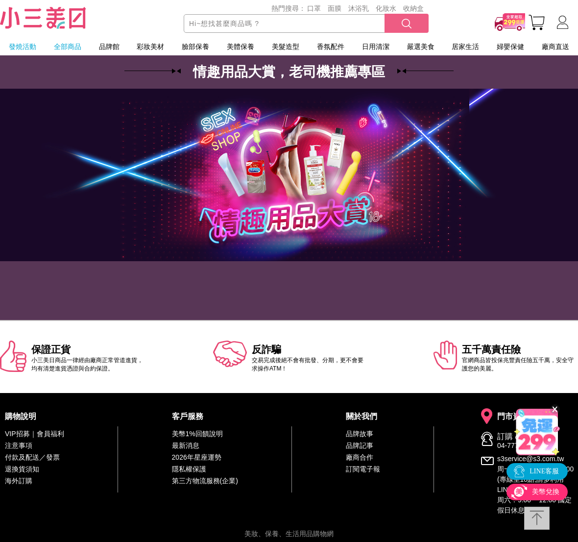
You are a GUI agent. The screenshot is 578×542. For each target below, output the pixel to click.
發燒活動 (22, 46)
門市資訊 (513, 416)
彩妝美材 (150, 46)
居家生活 (465, 46)
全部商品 (67, 46)
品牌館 (109, 46)
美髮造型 (285, 46)
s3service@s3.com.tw (530, 459)
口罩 (314, 8)
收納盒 (413, 8)
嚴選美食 (420, 46)
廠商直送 (555, 46)
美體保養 (240, 46)
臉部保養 (195, 46)
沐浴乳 (358, 8)
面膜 (334, 8)
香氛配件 (330, 46)
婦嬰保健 (510, 46)
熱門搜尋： (288, 8)
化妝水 (386, 8)
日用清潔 (375, 46)
